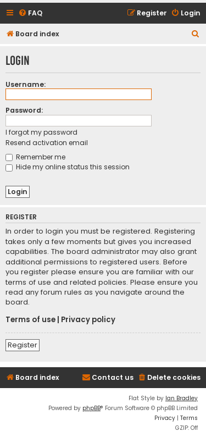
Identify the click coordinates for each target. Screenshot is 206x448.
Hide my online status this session (67, 167)
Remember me (35, 157)
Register (22, 345)
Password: (24, 110)
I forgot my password (41, 132)
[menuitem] (30, 13)
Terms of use (30, 320)
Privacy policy (88, 320)
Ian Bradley (181, 398)
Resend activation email (46, 143)
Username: (25, 84)
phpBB (91, 408)
